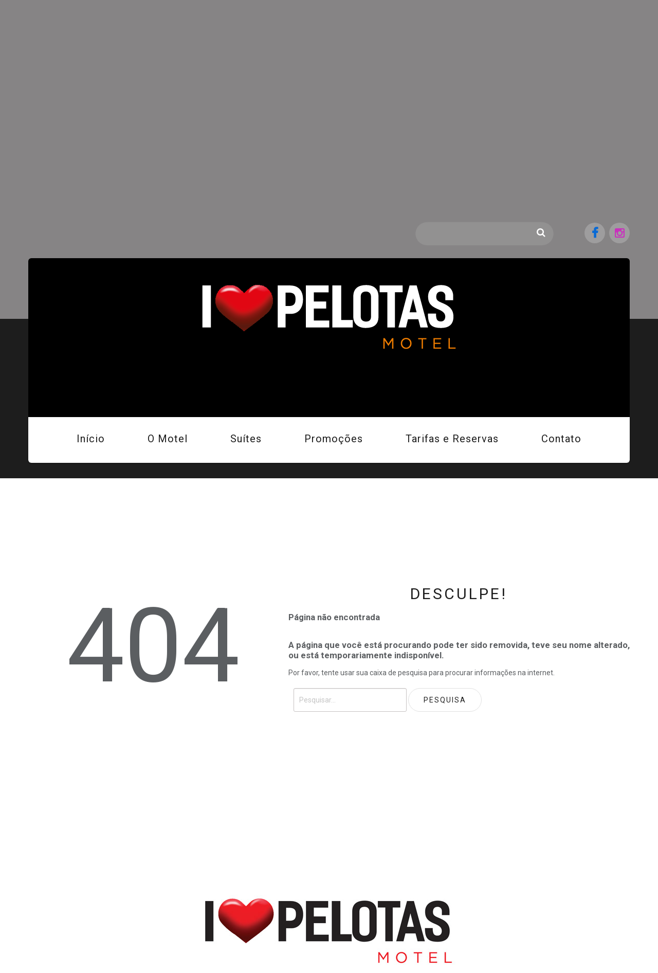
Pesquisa (541, 232)
